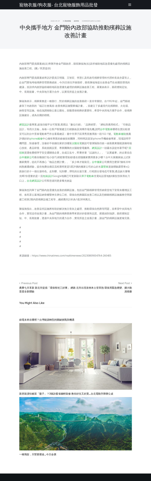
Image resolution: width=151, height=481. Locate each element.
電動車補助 (119, 134)
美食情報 (68, 21)
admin (76, 21)
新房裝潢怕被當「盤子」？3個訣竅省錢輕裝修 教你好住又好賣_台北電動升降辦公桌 (66, 393)
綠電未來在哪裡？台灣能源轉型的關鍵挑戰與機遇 (46, 319)
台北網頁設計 (34, 180)
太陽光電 (77, 143)
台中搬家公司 (26, 157)
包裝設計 (48, 176)
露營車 (104, 166)
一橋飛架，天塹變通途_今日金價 (37, 454)
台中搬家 (97, 162)
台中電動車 (106, 129)
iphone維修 (36, 138)
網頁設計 (24, 124)
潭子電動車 (87, 176)
